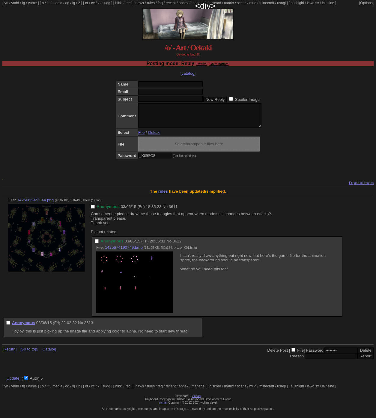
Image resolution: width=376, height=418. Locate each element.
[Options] (366, 3)
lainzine (328, 3)
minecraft (266, 3)
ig (73, 3)
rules (151, 3)
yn (6, 3)
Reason (297, 360)
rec (128, 3)
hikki (118, 3)
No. (166, 211)
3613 (88, 327)
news (140, 3)
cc (93, 3)
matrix (229, 3)
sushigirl (297, 3)
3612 (177, 245)
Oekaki (154, 137)
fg (23, 3)
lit (48, 3)
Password (315, 355)
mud (252, 3)
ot (86, 3)
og (67, 3)
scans (241, 3)
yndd (15, 3)
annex (184, 3)
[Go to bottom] (219, 64)
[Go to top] (28, 353)
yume (32, 3)
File (141, 137)
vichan (196, 400)
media (57, 3)
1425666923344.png (35, 204)
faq (160, 3)
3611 (173, 211)
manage (198, 3)
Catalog (49, 353)
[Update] (12, 382)
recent (171, 3)
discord (215, 3)
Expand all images (361, 187)
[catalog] (188, 73)
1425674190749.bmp (124, 252)
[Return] (201, 64)
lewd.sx (313, 3)
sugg (106, 3)
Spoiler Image (247, 99)
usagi (281, 3)
